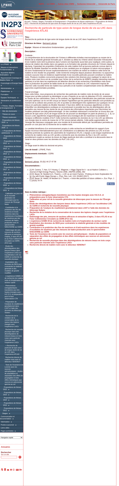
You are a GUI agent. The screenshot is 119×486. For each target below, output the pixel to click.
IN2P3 (41, 4)
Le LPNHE (5, 64)
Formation (5, 94)
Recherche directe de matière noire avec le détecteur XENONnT (13, 359)
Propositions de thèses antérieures (81, 21)
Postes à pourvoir (7, 425)
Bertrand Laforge (50, 43)
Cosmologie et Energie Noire (12, 83)
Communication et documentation (7, 418)
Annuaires (5, 447)
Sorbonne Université (86, 4)
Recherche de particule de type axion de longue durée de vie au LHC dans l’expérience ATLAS (13, 350)
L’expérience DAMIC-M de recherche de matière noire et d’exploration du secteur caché (14, 279)
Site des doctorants (9, 111)
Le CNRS (51, 4)
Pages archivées (7, 431)
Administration (6, 88)
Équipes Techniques (8, 98)
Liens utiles (5, 428)
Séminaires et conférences (11, 100)
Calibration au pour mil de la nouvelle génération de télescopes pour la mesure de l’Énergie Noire (13, 199)
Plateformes (5, 91)
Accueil (27, 21)
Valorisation (5, 422)
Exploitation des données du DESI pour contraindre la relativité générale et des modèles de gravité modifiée (13, 267)
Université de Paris (106, 4)
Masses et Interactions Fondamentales (9, 68)
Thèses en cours (8, 114)
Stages (5, 413)
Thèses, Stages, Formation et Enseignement (11, 107)
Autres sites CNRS (66, 4)
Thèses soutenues (9, 117)
